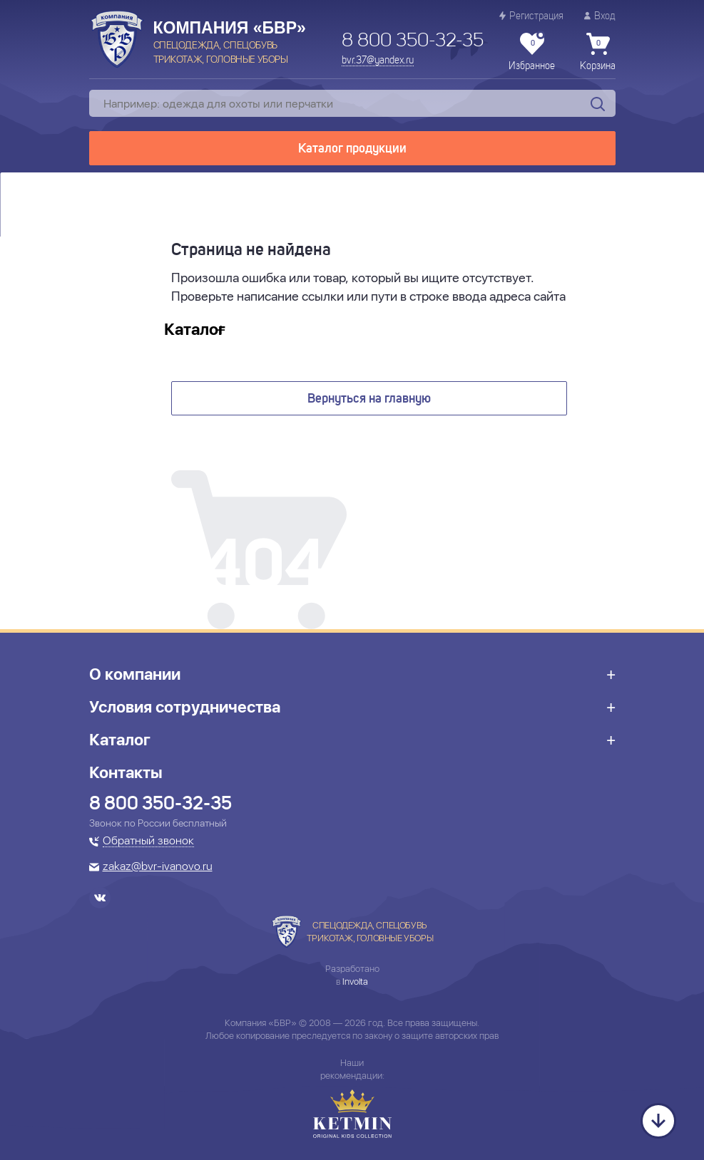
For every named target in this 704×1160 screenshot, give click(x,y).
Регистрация (531, 16)
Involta (355, 981)
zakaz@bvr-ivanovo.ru (158, 867)
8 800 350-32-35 (413, 41)
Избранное (532, 52)
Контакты (126, 772)
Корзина (598, 52)
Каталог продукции (352, 149)
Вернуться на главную (369, 399)
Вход (600, 16)
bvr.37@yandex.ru (378, 61)
